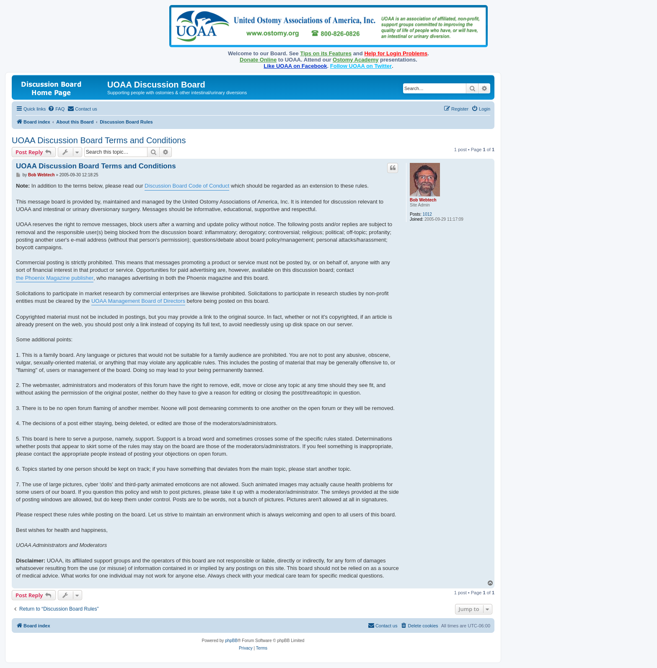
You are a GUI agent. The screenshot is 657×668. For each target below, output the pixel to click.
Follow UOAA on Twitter (361, 66)
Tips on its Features (326, 53)
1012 (427, 214)
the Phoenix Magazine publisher (54, 278)
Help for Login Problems (395, 53)
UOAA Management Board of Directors (138, 301)
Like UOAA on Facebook (295, 66)
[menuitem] (56, 109)
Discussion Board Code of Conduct (187, 186)
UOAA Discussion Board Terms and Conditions (99, 140)
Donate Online (258, 60)
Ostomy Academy (355, 60)
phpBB (231, 640)
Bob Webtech (423, 200)
